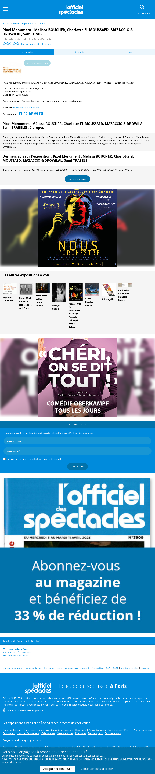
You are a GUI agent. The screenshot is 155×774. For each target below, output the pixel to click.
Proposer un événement (76, 668)
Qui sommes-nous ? (13, 668)
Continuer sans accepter (97, 769)
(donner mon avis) (29, 43)
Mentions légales (129, 668)
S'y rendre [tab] (80, 52)
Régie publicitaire (53, 668)
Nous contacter (33, 668)
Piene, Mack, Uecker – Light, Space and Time (25, 303)
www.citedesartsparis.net (26, 107)
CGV (108, 668)
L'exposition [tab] (27, 52)
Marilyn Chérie (56, 307)
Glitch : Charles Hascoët (89, 302)
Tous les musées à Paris (15, 649)
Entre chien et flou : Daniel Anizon (42, 300)
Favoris (46, 43)
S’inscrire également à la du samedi (34, 459)
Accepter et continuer (57, 769)
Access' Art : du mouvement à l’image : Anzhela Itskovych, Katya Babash (75, 315)
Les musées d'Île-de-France (17, 652)
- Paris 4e (27, 39)
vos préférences (81, 758)
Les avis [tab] (130, 52)
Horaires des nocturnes (15, 655)
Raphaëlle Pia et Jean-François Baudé (124, 295)
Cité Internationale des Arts (23, 88)
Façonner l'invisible (8, 299)
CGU (115, 668)
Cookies (144, 668)
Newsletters (98, 668)
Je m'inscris (77, 466)
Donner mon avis (77, 178)
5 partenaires (25, 758)
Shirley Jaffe (108, 299)
